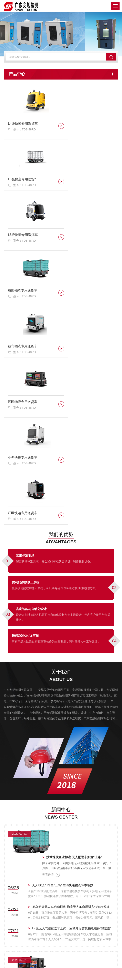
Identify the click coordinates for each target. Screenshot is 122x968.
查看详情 (57, 632)
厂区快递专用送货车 (81, 291)
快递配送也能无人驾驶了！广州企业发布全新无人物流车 (70, 798)
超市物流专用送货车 (22, 236)
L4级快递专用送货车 (23, 126)
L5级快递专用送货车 (82, 126)
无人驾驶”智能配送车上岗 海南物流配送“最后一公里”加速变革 (73, 776)
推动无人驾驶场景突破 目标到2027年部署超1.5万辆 (67, 754)
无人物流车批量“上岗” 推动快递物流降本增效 (62, 648)
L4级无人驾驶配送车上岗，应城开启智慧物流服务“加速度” (71, 691)
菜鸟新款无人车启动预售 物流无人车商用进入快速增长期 (71, 669)
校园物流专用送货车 (81, 181)
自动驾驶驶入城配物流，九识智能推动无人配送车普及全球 (83, 721)
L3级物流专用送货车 (23, 181)
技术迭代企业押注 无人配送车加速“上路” (81, 615)
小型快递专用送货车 (22, 291)
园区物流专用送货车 (81, 236)
